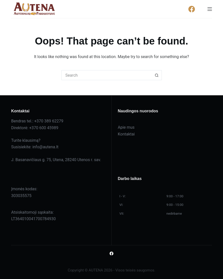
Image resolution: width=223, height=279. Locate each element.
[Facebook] (192, 9)
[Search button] (157, 75)
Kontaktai (126, 134)
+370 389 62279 (48, 121)
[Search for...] (106, 75)
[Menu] (209, 9)
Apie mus (126, 127)
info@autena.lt (45, 147)
